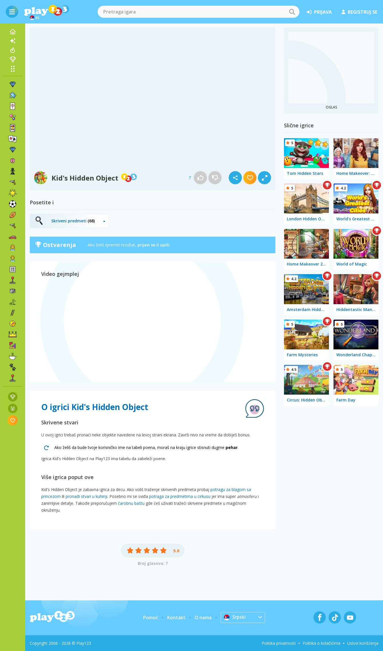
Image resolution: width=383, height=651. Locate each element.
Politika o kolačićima (321, 643)
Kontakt (176, 617)
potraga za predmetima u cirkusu (179, 496)
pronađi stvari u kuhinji (86, 496)
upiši (164, 245)
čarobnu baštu (131, 503)
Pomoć (150, 617)
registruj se (359, 12)
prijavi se (146, 245)
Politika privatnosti (279, 643)
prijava (319, 12)
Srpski (235, 617)
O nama (203, 617)
